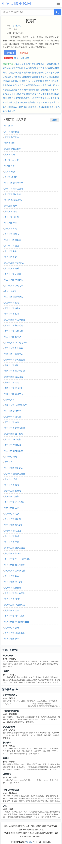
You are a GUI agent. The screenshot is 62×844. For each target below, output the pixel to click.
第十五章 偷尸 (10, 206)
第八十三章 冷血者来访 (14, 605)
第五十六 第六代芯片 (13, 451)
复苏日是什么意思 (13, 94)
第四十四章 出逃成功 (13, 377)
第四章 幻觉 (9, 143)
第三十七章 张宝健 (12, 337)
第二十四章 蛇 (10, 257)
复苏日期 (21, 85)
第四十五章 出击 (11, 382)
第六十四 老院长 (11, 496)
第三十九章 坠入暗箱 (13, 348)
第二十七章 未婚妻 (12, 274)
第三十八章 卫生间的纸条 (15, 342)
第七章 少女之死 (11, 160)
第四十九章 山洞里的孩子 (15, 405)
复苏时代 (32, 102)
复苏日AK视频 (38, 64)
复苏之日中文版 (20, 102)
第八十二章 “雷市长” (13, 599)
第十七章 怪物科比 (12, 217)
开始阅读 (10, 53)
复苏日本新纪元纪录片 (34, 72)
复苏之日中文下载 (43, 94)
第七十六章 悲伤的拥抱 (14, 565)
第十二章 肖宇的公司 (13, 189)
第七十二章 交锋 (11, 542)
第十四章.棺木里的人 (13, 200)
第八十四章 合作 (11, 610)
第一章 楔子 (9, 126)
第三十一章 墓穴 (11, 303)
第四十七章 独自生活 (13, 394)
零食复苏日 (44, 77)
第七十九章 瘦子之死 (13, 582)
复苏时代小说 (28, 94)
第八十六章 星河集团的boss (16, 622)
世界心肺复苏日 (10, 85)
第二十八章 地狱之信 (13, 280)
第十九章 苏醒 (10, 228)
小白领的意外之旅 (11, 711)
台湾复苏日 (31, 68)
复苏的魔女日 (54, 102)
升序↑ (54, 120)
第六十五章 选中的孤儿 (14, 502)
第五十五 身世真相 (12, 439)
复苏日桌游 (42, 68)
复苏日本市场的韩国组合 (24, 89)
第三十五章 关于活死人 (14, 325)
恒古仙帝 (7, 742)
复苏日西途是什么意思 (28, 77)
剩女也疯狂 (8, 655)
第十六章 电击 (10, 211)
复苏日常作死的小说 (25, 98)
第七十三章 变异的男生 (14, 548)
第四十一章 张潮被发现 (14, 360)
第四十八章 (9, 399)
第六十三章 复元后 (12, 491)
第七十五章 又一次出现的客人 (17, 559)
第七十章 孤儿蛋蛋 (12, 531)
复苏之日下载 (11, 77)
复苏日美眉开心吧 (23, 64)
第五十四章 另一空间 (13, 434)
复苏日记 (45, 107)
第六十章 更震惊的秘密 (14, 474)
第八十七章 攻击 (11, 627)
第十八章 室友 (10, 223)
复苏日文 (11, 98)
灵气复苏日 (18, 72)
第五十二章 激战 (11, 422)
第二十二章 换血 (11, 246)
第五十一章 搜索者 (12, 417)
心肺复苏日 (50, 72)
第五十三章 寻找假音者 (14, 428)
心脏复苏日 (39, 81)
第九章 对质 (9, 171)
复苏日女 (7, 107)
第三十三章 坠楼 (11, 314)
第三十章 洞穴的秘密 (13, 297)
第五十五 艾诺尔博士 (13, 445)
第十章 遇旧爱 (10, 177)
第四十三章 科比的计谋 (14, 371)
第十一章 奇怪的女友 (13, 183)
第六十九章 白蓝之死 (13, 525)
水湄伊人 (17, 25)
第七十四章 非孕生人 (13, 553)
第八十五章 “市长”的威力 (15, 616)
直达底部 (24, 53)
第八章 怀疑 (9, 166)
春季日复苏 (31, 85)
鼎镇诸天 (7, 774)
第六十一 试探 (10, 479)
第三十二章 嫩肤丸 (12, 308)
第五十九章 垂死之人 (13, 468)
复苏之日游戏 (17, 107)
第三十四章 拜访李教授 (14, 320)
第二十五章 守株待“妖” (14, 263)
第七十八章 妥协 (11, 576)
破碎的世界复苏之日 (12, 81)
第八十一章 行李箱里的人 (15, 593)
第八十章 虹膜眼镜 (12, 588)
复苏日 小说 (42, 102)
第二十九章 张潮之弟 (13, 285)
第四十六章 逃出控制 (13, 388)
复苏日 (6, 671)
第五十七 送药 (10, 456)
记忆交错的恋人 (10, 695)
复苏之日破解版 (51, 81)
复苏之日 (28, 107)
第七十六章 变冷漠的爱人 (15, 570)
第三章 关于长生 (11, 137)
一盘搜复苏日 (51, 64)
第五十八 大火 (10, 462)
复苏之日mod (27, 81)
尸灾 (5, 806)
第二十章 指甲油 (11, 234)
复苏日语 (11, 111)
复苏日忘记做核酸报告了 (46, 98)
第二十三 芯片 (10, 251)
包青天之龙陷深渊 (11, 790)
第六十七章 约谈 (11, 513)
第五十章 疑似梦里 (12, 411)
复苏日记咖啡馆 (18, 68)
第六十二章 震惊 (11, 485)
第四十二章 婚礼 (11, 365)
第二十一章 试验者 (12, 240)
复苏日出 (37, 107)
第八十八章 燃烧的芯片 (14, 633)
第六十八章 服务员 (12, 519)
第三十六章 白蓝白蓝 (13, 331)
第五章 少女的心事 (12, 149)
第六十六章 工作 (11, 508)
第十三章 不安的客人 (13, 194)
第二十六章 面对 (11, 268)
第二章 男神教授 (11, 132)
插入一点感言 (10, 291)
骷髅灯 (6, 758)
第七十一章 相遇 (11, 536)
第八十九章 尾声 (21, 58)
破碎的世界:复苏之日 (46, 85)
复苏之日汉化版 (43, 89)
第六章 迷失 (9, 154)
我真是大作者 (9, 727)
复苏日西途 (54, 77)
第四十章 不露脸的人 (13, 354)
